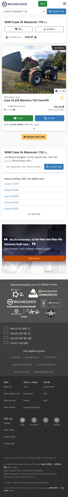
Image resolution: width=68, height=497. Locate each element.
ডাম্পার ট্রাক (15, 357)
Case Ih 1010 (11, 183)
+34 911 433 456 (19, 343)
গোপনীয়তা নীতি (52, 488)
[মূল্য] (56, 108)
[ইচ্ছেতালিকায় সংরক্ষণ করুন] (62, 98)
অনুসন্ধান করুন (56, 11)
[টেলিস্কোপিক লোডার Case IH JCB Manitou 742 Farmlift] (34, 70)
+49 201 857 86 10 (20, 333)
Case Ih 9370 (11, 208)
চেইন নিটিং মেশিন (51, 357)
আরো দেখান (34, 214)
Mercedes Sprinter (44, 371)
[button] (64, 4)
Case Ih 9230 (11, 202)
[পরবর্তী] (63, 70)
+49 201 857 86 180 (20, 338)
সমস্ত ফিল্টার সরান (13, 37)
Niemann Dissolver (22, 364)
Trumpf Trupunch (46, 364)
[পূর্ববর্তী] (5, 70)
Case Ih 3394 (11, 190)
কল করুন (49, 118)
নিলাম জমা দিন (34, 258)
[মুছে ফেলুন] (44, 11)
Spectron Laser (22, 371)
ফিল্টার (18, 29)
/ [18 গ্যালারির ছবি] (60, 91)
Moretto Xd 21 (32, 357)
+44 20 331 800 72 (20, 328)
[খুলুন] (34, 128)
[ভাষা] (60, 4)
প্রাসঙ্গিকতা (49, 29)
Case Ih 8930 (11, 196)
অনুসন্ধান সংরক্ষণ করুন (34, 137)
